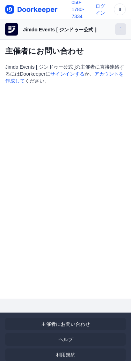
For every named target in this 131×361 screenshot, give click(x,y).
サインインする (67, 74)
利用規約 (65, 355)
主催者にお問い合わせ (65, 324)
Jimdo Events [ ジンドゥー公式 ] (59, 29)
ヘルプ (65, 339)
